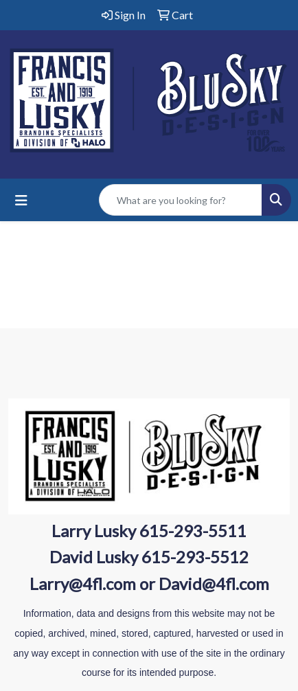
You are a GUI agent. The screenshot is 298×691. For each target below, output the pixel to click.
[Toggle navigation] (21, 200)
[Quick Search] (180, 200)
